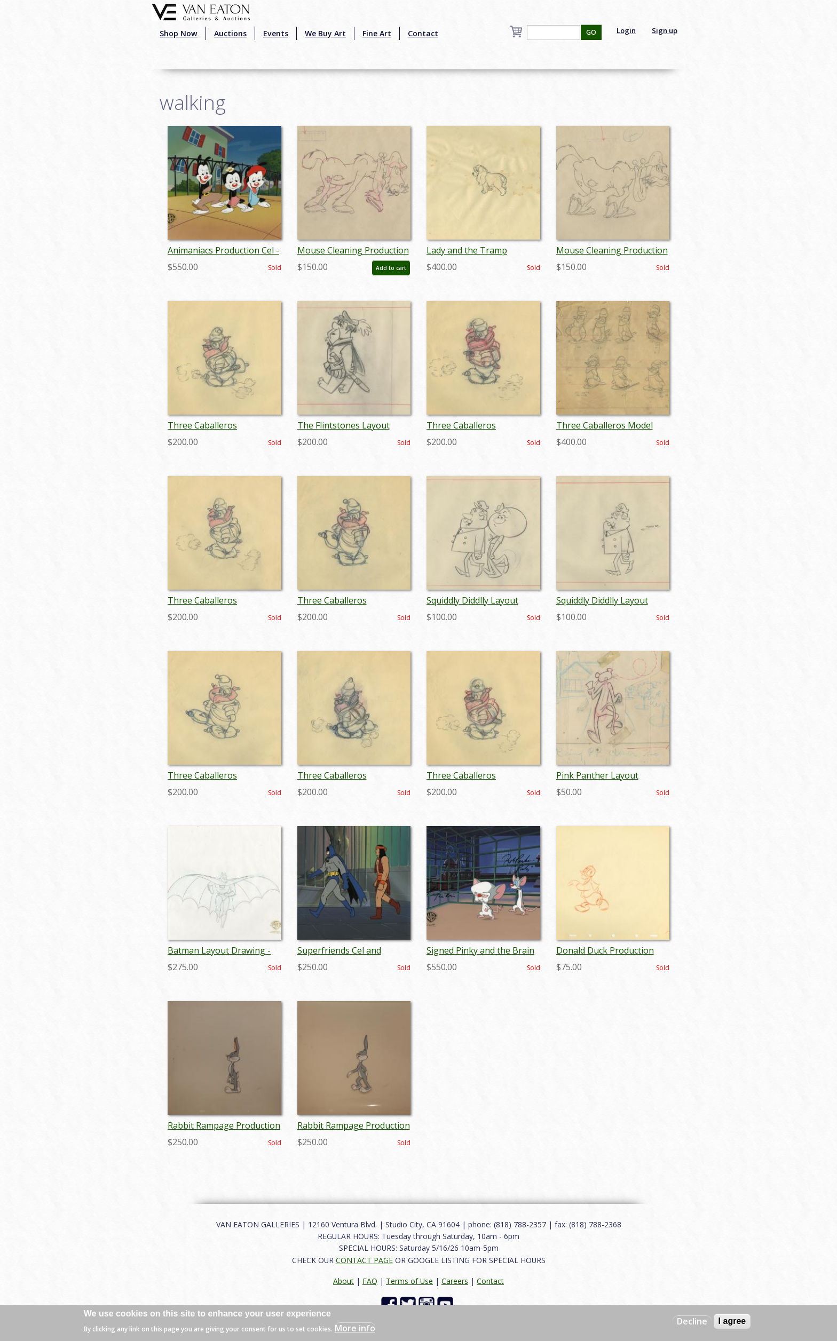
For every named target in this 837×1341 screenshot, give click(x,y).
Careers (454, 1281)
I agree (732, 1321)
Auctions (230, 33)
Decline (692, 1321)
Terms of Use (409, 1281)
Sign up (664, 30)
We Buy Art (325, 33)
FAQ (369, 1281)
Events (275, 33)
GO (591, 32)
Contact (423, 33)
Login (626, 30)
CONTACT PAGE (364, 1260)
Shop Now (179, 33)
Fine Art (376, 33)
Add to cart (391, 268)
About (343, 1281)
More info (355, 1328)
